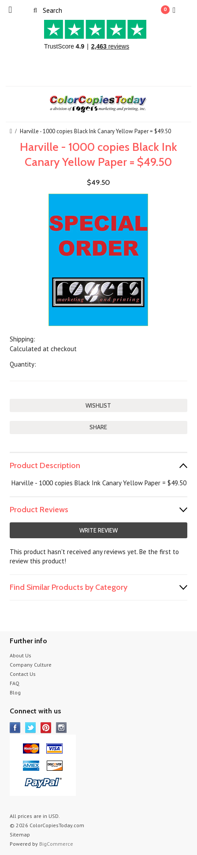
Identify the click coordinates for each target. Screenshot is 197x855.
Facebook (15, 727)
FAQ (14, 683)
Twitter (30, 727)
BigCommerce (56, 843)
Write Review (98, 530)
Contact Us (23, 674)
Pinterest (46, 727)
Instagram (61, 727)
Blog (15, 692)
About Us (20, 655)
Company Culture (31, 664)
